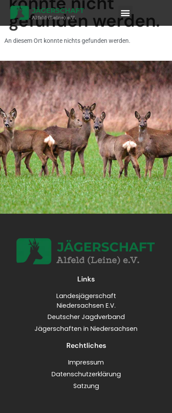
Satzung (86, 386)
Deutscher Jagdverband (86, 316)
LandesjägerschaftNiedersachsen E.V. (86, 301)
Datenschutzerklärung (86, 374)
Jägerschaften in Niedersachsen (86, 328)
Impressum (86, 362)
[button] (125, 13)
